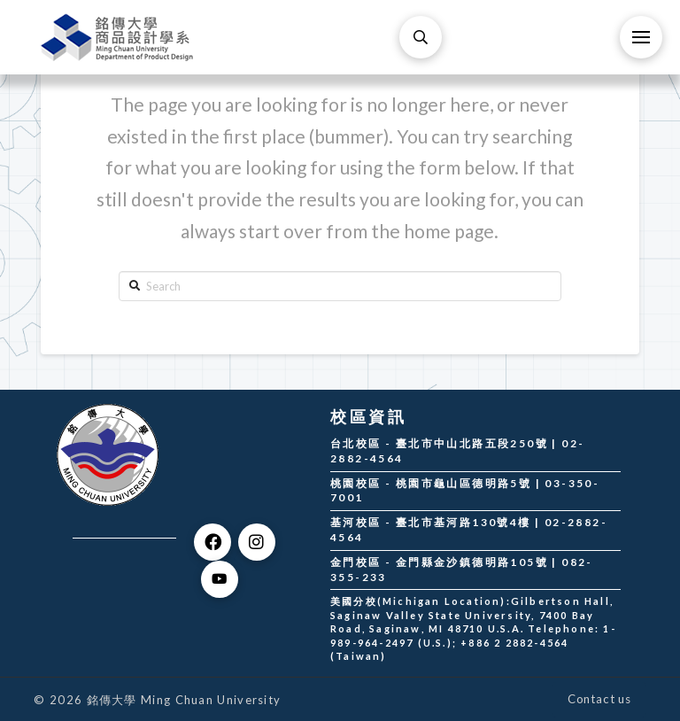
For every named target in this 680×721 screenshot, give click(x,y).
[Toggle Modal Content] (420, 37)
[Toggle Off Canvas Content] (641, 37)
